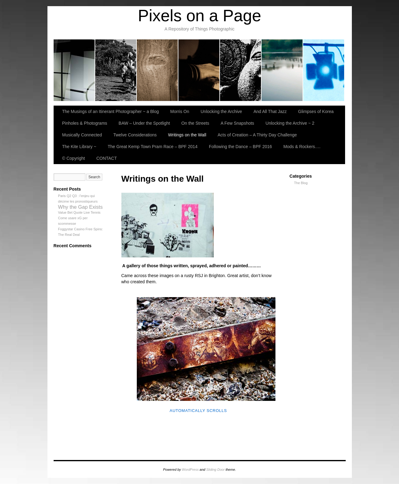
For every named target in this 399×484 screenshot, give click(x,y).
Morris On (116, 70)
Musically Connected (82, 134)
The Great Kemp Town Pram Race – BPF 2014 (152, 146)
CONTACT (106, 158)
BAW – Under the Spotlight (323, 70)
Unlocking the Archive (157, 70)
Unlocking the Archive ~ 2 (290, 123)
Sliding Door (215, 469)
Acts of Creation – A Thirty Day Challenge (257, 134)
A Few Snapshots (237, 123)
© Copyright (73, 158)
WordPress (190, 469)
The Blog (300, 183)
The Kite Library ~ (79, 146)
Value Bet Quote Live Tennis (79, 212)
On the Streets (195, 123)
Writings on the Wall (187, 134)
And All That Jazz (199, 70)
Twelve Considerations (135, 134)
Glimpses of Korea (241, 70)
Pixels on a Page (199, 15)
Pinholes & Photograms (282, 70)
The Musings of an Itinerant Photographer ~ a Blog (74, 70)
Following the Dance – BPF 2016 (240, 146)
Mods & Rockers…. (302, 146)
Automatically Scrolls (198, 410)
